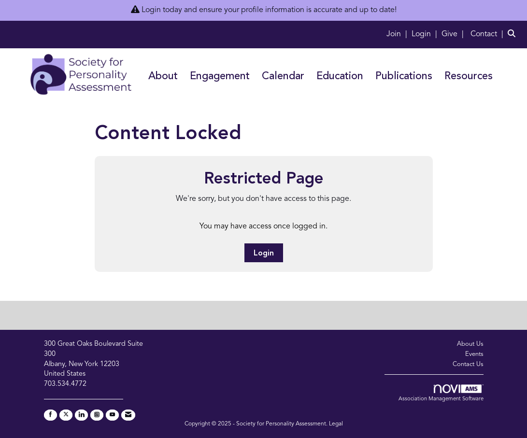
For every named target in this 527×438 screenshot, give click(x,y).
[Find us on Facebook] (50, 415)
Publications (403, 76)
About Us (470, 344)
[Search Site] (514, 34)
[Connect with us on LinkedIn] (81, 415)
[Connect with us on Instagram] (96, 415)
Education (339, 76)
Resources (468, 76)
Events (474, 354)
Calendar (283, 76)
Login (264, 253)
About (163, 76)
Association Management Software (441, 393)
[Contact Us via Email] (128, 415)
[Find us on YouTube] (112, 415)
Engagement (220, 76)
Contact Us (468, 364)
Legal (336, 424)
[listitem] (398, 34)
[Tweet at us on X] (65, 415)
